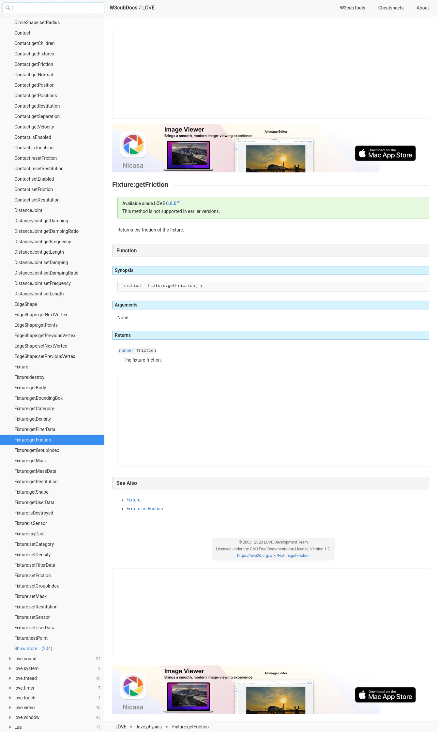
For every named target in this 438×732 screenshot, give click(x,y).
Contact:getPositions (35, 95)
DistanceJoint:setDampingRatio (46, 273)
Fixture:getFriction (32, 439)
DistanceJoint (28, 210)
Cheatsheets (391, 7)
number (126, 351)
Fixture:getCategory (34, 408)
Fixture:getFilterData (34, 429)
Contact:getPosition (34, 85)
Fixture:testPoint (31, 638)
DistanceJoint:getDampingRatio (46, 231)
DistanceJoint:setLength (39, 293)
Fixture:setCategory (34, 544)
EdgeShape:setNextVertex (40, 346)
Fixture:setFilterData (34, 565)
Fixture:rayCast (29, 533)
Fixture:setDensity (32, 554)
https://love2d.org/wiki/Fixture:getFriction (273, 555)
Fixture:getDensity (32, 419)
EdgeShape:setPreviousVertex (44, 356)
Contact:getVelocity (34, 126)
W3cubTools (352, 7)
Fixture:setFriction (32, 575)
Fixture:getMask (30, 460)
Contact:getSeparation (37, 116)
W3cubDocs (124, 8)
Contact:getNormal (33, 74)
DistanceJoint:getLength (39, 252)
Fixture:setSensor (32, 617)
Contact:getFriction (33, 64)
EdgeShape (25, 304)
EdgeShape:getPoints (36, 325)
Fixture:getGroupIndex (36, 450)
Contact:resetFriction (35, 158)
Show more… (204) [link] (33, 648)
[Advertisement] (271, 72)
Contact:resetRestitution (39, 168)
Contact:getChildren (34, 43)
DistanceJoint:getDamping (41, 220)
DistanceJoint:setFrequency (42, 283)
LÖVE (148, 8)
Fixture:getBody (30, 387)
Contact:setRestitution (37, 199)
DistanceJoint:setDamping (41, 262)
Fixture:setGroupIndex (36, 586)
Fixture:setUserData (34, 627)
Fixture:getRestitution (36, 481)
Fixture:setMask (30, 596)
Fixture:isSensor (30, 523)
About (423, 7)
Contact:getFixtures (34, 53)
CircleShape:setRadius (37, 22)
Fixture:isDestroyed (33, 512)
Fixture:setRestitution (35, 606)
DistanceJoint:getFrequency (42, 241)
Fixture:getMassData (35, 471)
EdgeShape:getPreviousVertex (44, 335)
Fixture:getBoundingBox (38, 398)
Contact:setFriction (33, 189)
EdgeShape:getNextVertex (40, 314)
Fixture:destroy (29, 377)
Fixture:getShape (31, 492)
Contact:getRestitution (37, 106)
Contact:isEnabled (32, 137)
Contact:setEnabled (34, 179)
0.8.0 (171, 203)
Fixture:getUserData (34, 502)
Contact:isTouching (33, 147)
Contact (22, 33)
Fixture (21, 366)
